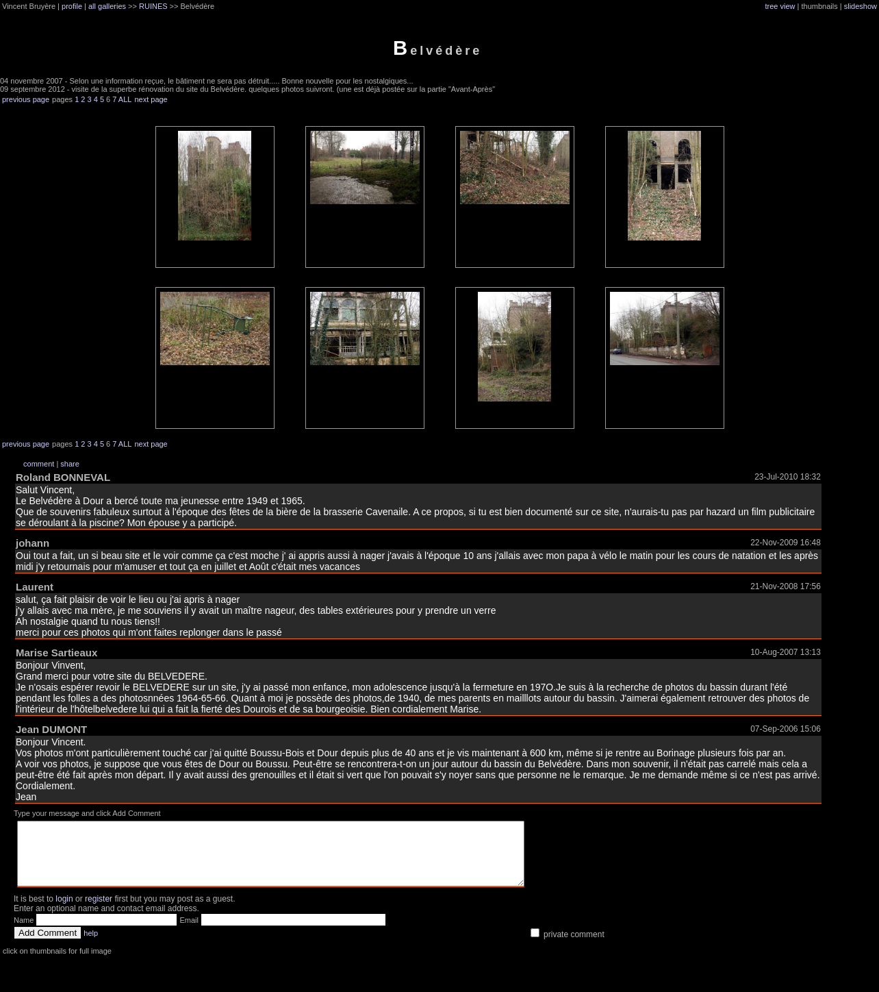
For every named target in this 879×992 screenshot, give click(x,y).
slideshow (860, 6)
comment (38, 464)
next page (150, 99)
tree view (780, 6)
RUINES (153, 6)
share (69, 464)
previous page (25, 99)
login (64, 911)
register (98, 911)
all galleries (107, 6)
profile (72, 6)
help (91, 945)
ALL (125, 99)
